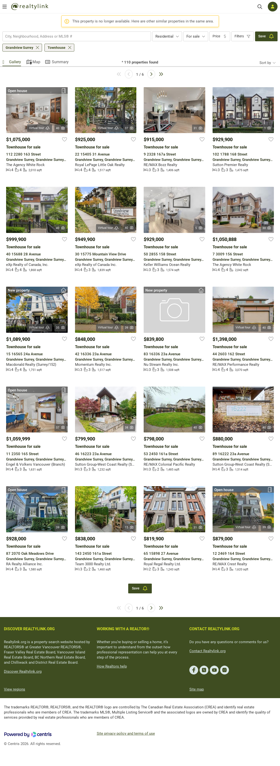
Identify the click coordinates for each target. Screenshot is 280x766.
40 (60, 128)
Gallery (15, 62)
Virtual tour (39, 128)
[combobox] (76, 36)
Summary (60, 62)
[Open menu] (4, 6)
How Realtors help (112, 666)
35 (60, 327)
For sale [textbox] (193, 36)
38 (129, 427)
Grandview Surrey (19, 48)
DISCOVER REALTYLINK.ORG (29, 629)
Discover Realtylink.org (23, 671)
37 (129, 128)
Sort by (265, 63)
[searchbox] (73, 36)
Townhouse (56, 48)
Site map (196, 689)
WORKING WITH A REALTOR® (123, 629)
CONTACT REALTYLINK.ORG (214, 629)
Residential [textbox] (164, 36)
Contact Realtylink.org (207, 651)
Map (36, 62)
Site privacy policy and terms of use (126, 733)
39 (129, 327)
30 (266, 228)
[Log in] (273, 6)
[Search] (260, 6)
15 (129, 527)
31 (198, 128)
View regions (14, 689)
